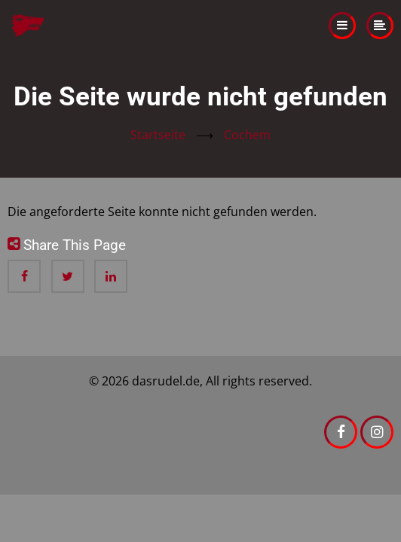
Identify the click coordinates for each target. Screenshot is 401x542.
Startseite (157, 134)
